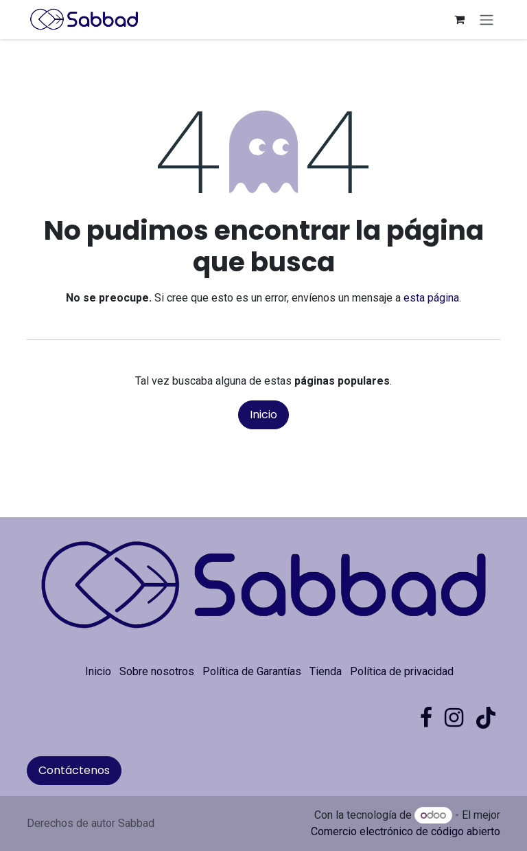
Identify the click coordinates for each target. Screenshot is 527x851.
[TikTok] (485, 717)
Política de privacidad (402, 671)
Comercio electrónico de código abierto (405, 831)
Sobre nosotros (156, 671)
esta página (431, 297)
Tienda (325, 671)
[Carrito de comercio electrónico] (459, 19)
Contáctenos (74, 770)
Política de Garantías (251, 671)
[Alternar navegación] (486, 19)
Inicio (263, 414)
